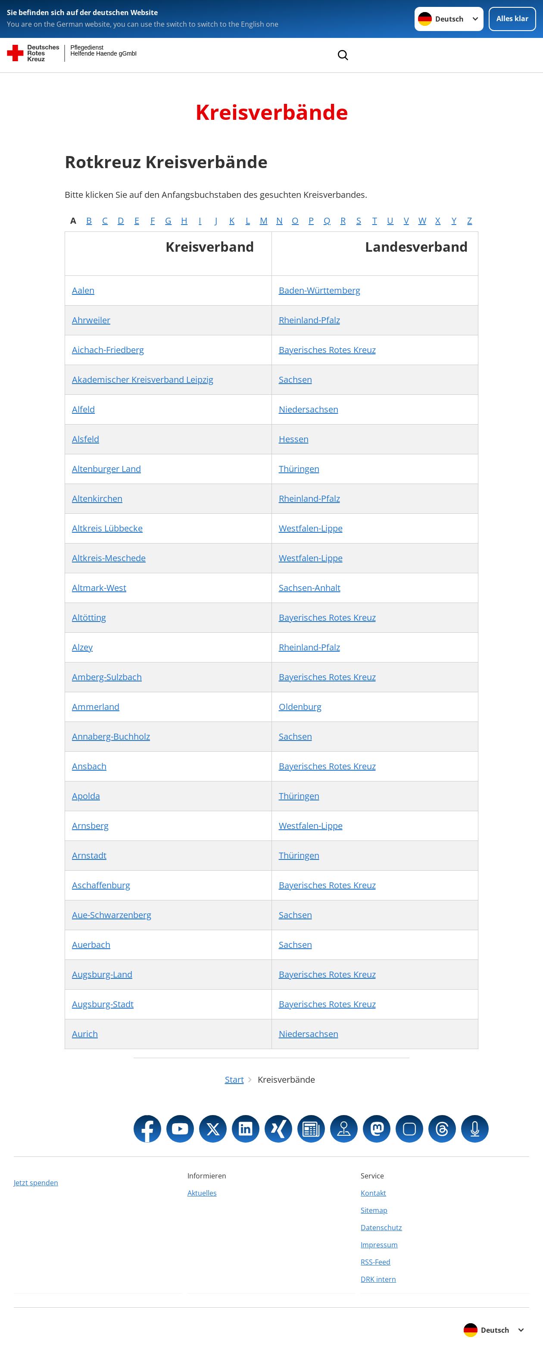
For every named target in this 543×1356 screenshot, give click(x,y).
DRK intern (378, 1279)
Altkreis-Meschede (109, 558)
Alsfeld (85, 439)
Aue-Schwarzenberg (111, 915)
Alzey (82, 647)
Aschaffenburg (101, 885)
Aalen (83, 290)
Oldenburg (300, 706)
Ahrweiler (91, 320)
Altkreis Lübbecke (107, 528)
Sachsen (295, 379)
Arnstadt (89, 855)
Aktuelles (202, 1193)
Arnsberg (90, 825)
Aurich (85, 1034)
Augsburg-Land (102, 974)
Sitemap (374, 1210)
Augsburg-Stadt (103, 1004)
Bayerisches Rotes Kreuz (327, 350)
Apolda (86, 796)
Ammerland (95, 706)
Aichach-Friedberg (108, 350)
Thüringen (299, 469)
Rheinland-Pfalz (309, 320)
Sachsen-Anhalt (309, 588)
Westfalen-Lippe (311, 528)
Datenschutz (381, 1227)
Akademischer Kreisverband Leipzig (142, 379)
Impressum (379, 1245)
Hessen (294, 439)
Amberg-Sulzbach (107, 677)
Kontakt (373, 1193)
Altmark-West (99, 588)
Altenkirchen (97, 498)
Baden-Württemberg (319, 290)
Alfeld (83, 409)
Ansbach (89, 766)
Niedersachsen (308, 409)
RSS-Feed (375, 1262)
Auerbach (91, 944)
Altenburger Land (106, 469)
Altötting (89, 617)
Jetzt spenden (36, 1182)
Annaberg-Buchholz (111, 736)
